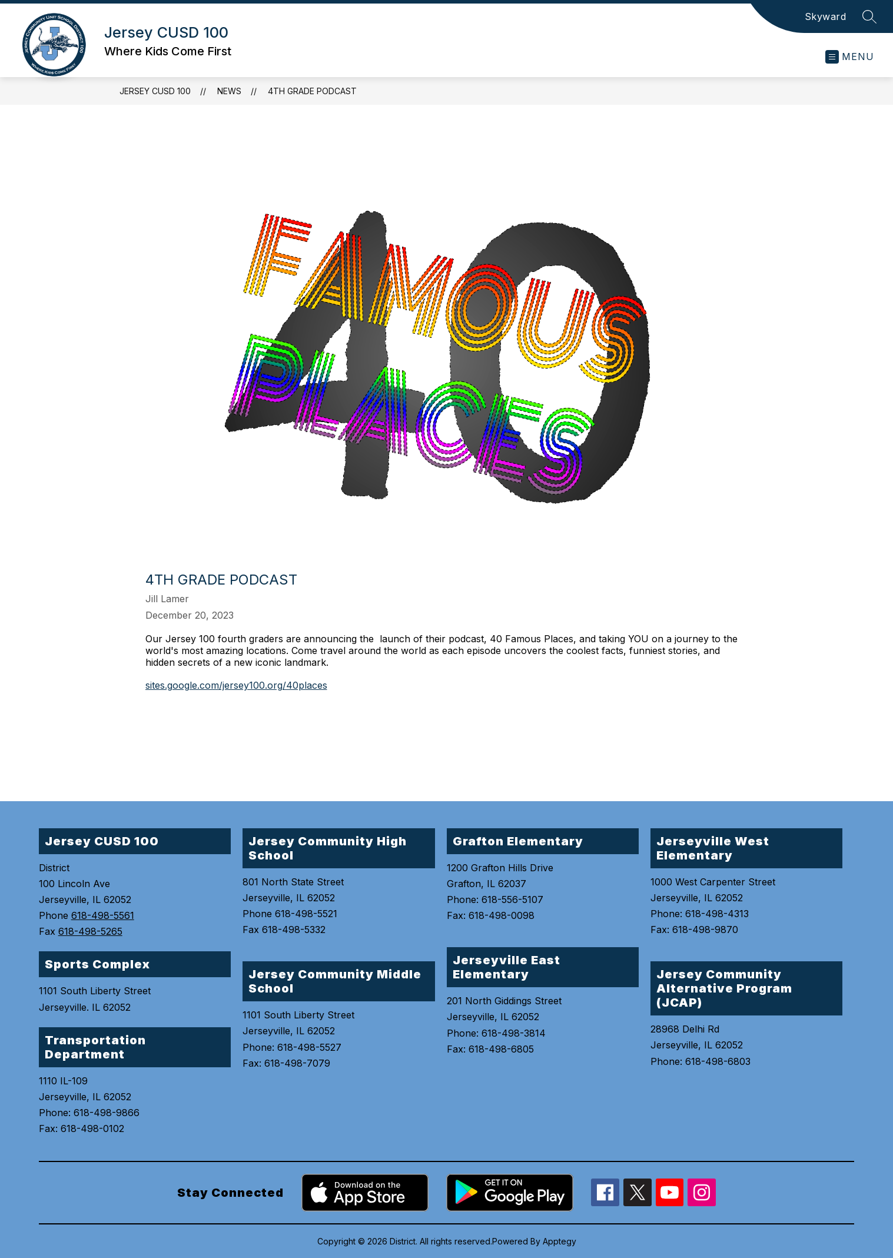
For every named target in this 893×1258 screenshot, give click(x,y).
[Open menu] (849, 56)
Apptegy (559, 1241)
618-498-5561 (102, 915)
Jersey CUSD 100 (155, 91)
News (229, 91)
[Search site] (869, 16)
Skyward (825, 16)
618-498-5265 (90, 931)
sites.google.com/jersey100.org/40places (236, 685)
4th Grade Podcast (312, 91)
